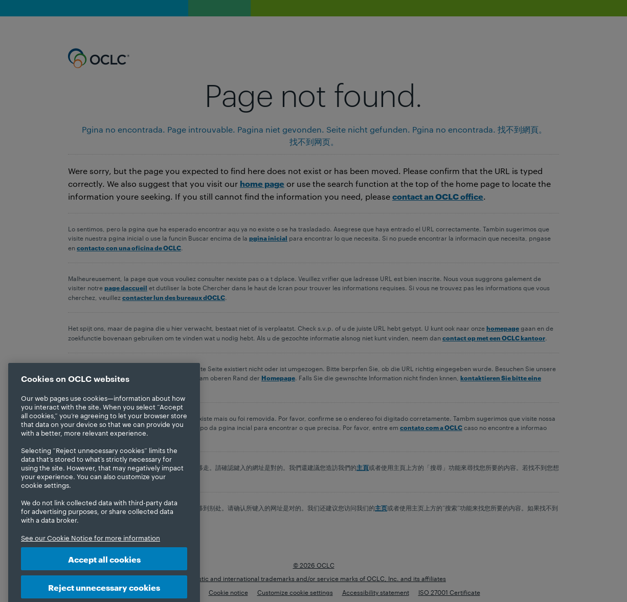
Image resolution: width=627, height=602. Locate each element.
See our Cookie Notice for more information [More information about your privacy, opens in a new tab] (90, 549)
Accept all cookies (104, 570)
